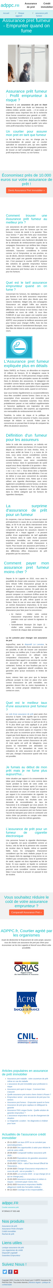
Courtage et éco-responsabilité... (30, 1190)
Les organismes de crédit (12, 1250)
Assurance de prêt (9, 1226)
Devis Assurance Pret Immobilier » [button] (26, 190)
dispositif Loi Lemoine (34, 644)
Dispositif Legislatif (9, 1253)
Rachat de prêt (8, 1234)
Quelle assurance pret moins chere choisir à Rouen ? (29, 1094)
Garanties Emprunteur (11, 1255)
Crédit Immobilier (9, 1231)
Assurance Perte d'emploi (12, 1229)
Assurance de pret (31, 5)
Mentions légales (35, 1282)
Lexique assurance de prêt (13, 1247)
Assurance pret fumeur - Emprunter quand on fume (28, 1102)
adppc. (10, 5)
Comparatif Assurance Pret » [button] (26, 912)
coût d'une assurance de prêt (21, 714)
